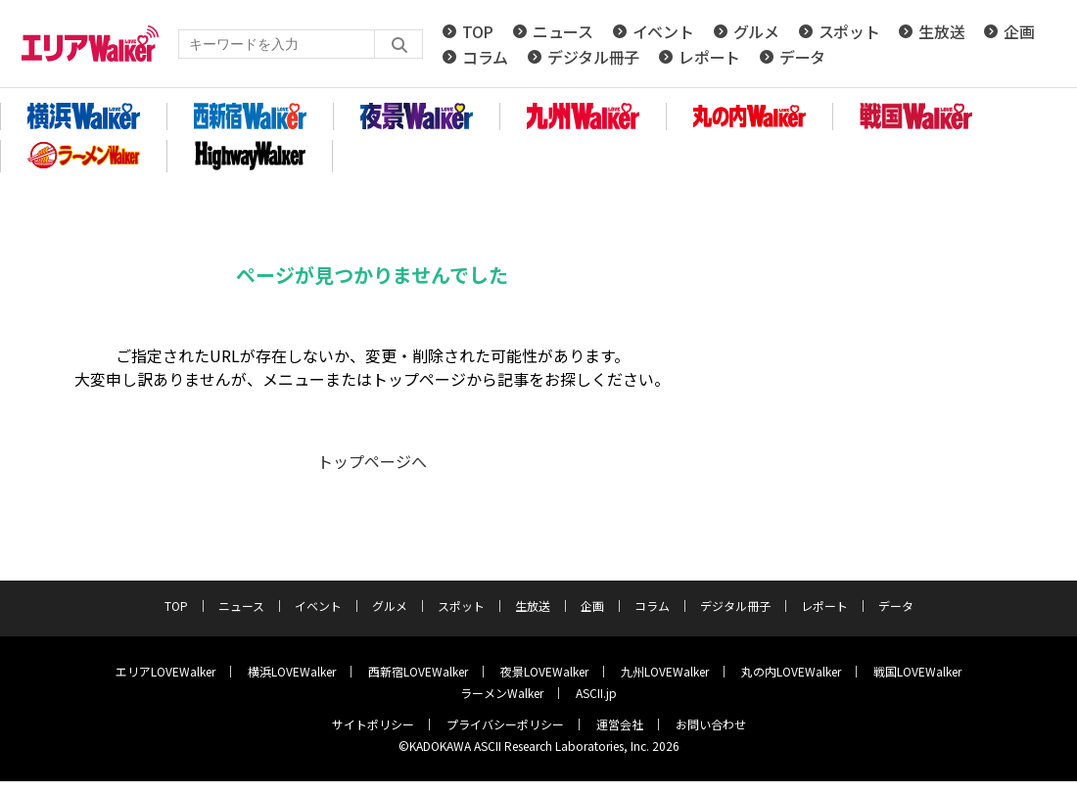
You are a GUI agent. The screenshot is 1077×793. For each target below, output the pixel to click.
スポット (849, 31)
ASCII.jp (596, 692)
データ (802, 57)
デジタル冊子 (593, 57)
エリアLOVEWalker (165, 671)
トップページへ (372, 461)
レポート (709, 57)
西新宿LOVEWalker (418, 671)
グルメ (756, 31)
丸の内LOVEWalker (791, 671)
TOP (477, 31)
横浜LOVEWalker (292, 671)
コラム (485, 57)
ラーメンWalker (501, 692)
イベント (663, 31)
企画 (1019, 31)
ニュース (563, 31)
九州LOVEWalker (665, 671)
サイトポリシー (373, 724)
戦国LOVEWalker (917, 671)
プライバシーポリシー (505, 724)
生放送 (941, 31)
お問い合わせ (711, 724)
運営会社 (619, 724)
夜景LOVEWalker (544, 671)
